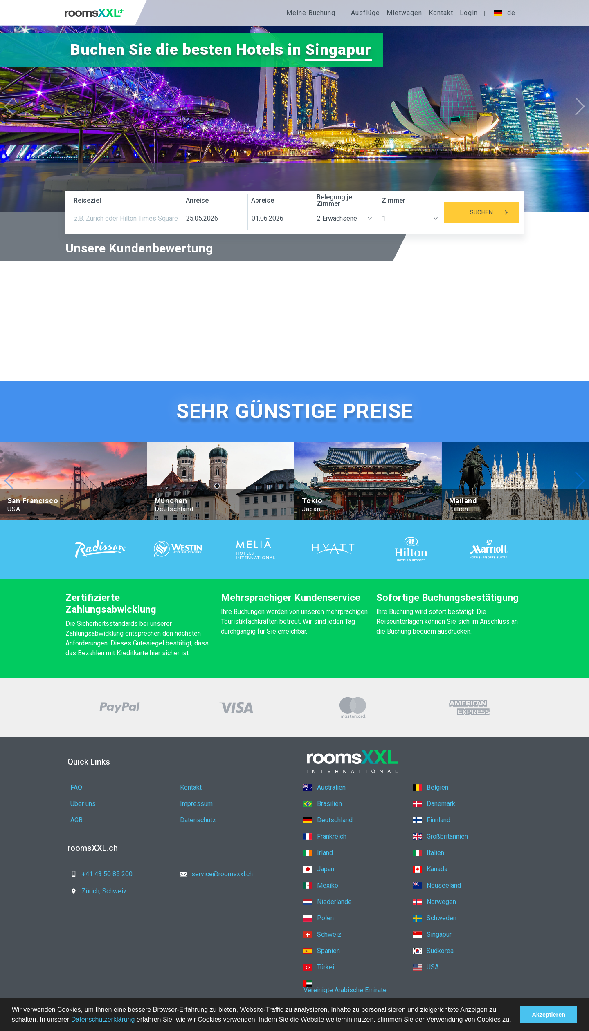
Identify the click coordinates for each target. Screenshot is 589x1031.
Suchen (494, 212)
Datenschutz (198, 820)
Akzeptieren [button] (548, 1014)
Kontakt (441, 13)
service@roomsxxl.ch (214, 874)
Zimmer (393, 200)
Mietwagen (404, 13)
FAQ (76, 787)
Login (469, 13)
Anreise (197, 200)
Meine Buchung (310, 13)
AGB (76, 820)
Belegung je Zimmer (334, 200)
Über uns (83, 804)
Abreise (262, 200)
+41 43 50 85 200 (99, 874)
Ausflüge (365, 13)
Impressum (196, 804)
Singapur (338, 49)
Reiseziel (87, 200)
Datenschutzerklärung (103, 1019)
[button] (514, 1020)
